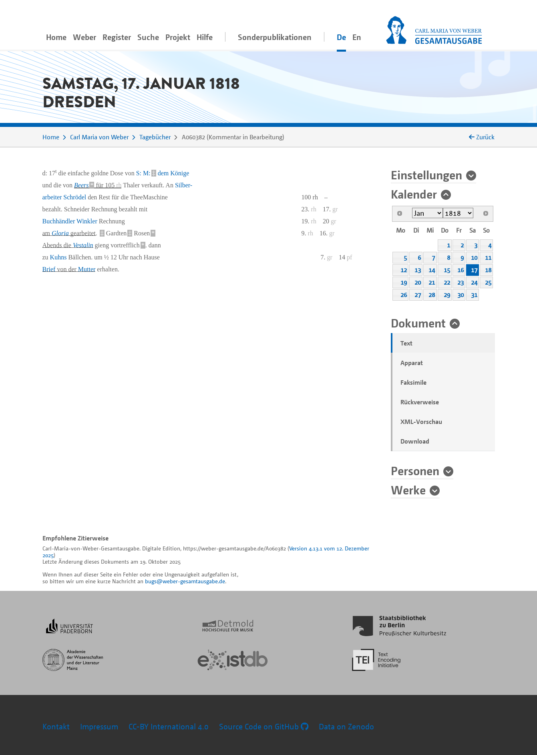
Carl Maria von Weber (99, 137)
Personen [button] (415, 470)
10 (474, 257)
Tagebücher (155, 137)
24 (474, 282)
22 (447, 282)
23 (460, 282)
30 (460, 295)
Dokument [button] (418, 322)
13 (417, 270)
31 (474, 295)
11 (488, 257)
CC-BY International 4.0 (169, 726)
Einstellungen (426, 174)
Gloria (60, 233)
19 (403, 282)
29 (447, 295)
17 (474, 270)
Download (414, 441)
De (341, 37)
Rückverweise (419, 402)
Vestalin (83, 245)
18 (488, 270)
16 (460, 270)
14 (431, 270)
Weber (84, 37)
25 (488, 282)
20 (417, 282)
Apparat (411, 363)
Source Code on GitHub (263, 726)
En (356, 37)
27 (417, 295)
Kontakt (56, 726)
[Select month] (427, 213)
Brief (49, 269)
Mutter (87, 269)
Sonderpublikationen (275, 37)
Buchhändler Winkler (69, 221)
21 (431, 282)
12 (403, 270)
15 (447, 270)
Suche (148, 37)
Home (56, 37)
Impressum (99, 726)
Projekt (177, 37)
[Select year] (458, 213)
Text (406, 343)
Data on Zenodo (346, 726)
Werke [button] (408, 489)
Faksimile (413, 382)
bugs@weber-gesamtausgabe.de (185, 581)
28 (431, 295)
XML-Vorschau (421, 422)
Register (117, 37)
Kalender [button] (414, 193)
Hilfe (205, 37)
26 (403, 295)
